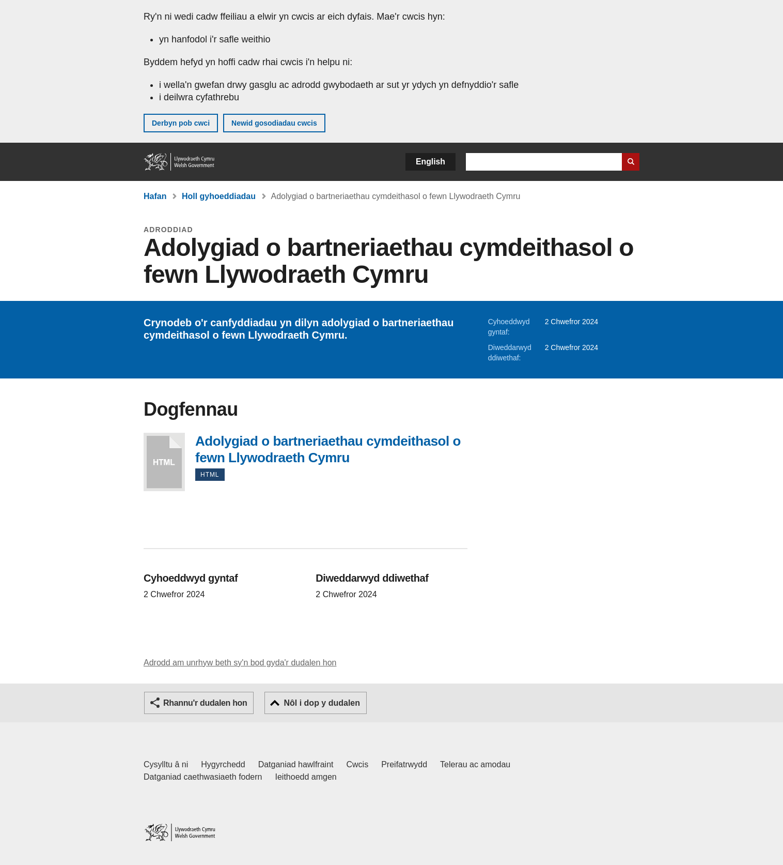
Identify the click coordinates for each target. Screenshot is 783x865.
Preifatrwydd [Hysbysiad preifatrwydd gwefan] (404, 764)
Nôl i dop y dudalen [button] (322, 703)
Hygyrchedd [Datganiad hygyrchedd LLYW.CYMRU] (223, 764)
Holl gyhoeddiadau (219, 196)
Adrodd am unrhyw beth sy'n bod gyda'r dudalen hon (240, 662)
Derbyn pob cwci (181, 123)
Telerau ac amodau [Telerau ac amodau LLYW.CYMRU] (475, 764)
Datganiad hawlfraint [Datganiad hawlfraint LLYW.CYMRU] (296, 764)
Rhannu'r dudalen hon (205, 703)
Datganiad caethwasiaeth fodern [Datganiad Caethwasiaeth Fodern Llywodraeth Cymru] (203, 776)
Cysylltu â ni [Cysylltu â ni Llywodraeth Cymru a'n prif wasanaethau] (166, 764)
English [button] (430, 161)
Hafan (155, 196)
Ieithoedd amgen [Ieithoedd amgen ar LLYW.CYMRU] (306, 776)
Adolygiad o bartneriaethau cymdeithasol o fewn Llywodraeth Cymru (164, 462)
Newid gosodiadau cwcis (274, 123)
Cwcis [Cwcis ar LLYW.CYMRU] (358, 764)
